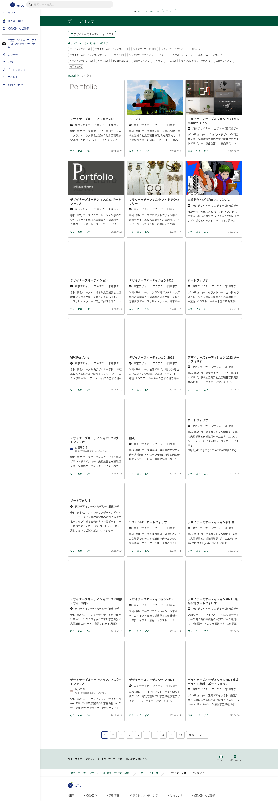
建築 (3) (167, 57)
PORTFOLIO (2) (124, 63)
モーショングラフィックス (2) (200, 63)
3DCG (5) (200, 51)
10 (184, 762)
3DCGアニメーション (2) (214, 57)
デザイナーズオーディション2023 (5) (92, 57)
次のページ (201, 762)
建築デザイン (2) (146, 63)
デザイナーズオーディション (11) (115, 51)
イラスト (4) (122, 57)
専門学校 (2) (80, 69)
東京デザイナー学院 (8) (148, 51)
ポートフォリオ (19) (84, 51)
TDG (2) (176, 63)
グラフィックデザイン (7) (177, 51)
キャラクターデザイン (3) (145, 57)
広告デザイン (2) (228, 63)
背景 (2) (163, 63)
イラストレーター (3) (187, 57)
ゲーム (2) (107, 63)
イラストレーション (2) (85, 63)
